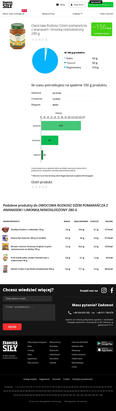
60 (59, 391)
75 (101, 391)
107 (97, 395)
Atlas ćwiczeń (106, 14)
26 (75, 387)
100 (70, 395)
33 (94, 387)
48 (26, 391)
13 (39, 387)
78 (109, 391)
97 (61, 395)
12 (36, 387)
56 (48, 391)
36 (102, 387)
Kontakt (56, 379)
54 (43, 391)
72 (92, 391)
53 (40, 391)
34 (97, 387)
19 (56, 387)
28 (80, 387)
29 (83, 387)
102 (77, 395)
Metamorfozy (48, 14)
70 (87, 391)
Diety (29, 354)
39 (111, 387)
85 (28, 395)
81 (17, 395)
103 (81, 395)
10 (31, 387)
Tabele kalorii (77, 358)
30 (86, 387)
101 (74, 395)
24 (69, 387)
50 (32, 391)
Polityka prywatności (82, 379)
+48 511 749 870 (105, 312)
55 (46, 391)
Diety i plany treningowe (37, 342)
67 (79, 391)
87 (34, 395)
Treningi (30, 350)
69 (84, 391)
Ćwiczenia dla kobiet (80, 342)
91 (45, 395)
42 (10, 391)
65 (73, 391)
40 (4, 391)
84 (25, 395)
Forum (74, 367)
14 (42, 387)
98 (64, 395)
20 (58, 387)
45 (18, 391)
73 (95, 391)
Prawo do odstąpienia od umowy (45, 401)
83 (23, 395)
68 (81, 391)
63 (68, 391)
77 (106, 391)
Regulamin (44, 379)
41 (7, 391)
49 (29, 391)
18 (53, 387)
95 (56, 395)
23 (67, 387)
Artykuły (77, 14)
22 (64, 387)
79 (112, 391)
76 (103, 391)
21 (61, 387)
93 (50, 395)
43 (13, 391)
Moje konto (54, 350)
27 (78, 387)
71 (90, 391)
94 (53, 395)
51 (35, 391)
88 (36, 395)
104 (85, 395)
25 (72, 387)
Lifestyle (53, 363)
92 (47, 395)
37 (105, 387)
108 (101, 395)
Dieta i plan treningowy (14, 13)
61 (62, 391)
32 (91, 387)
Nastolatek (54, 358)
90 (42, 395)
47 (24, 391)
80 (14, 395)
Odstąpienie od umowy (75, 401)
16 (47, 387)
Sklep (29, 346)
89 (39, 395)
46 (21, 391)
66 (76, 391)
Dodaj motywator (79, 354)
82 (20, 395)
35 (100, 387)
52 (37, 391)
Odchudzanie (55, 354)
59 (57, 391)
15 (45, 387)
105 (89, 395)
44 (15, 391)
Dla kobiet (54, 346)
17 (50, 387)
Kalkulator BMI (77, 346)
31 (89, 387)
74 (98, 391)
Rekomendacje (77, 363)
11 (34, 387)
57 (51, 391)
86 (31, 395)
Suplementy (32, 358)
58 (54, 391)
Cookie (66, 379)
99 (67, 395)
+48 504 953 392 (81, 312)
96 (58, 395)
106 (93, 395)
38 (108, 387)
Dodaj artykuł (30, 379)
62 (65, 391)
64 (70, 391)
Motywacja (76, 350)
